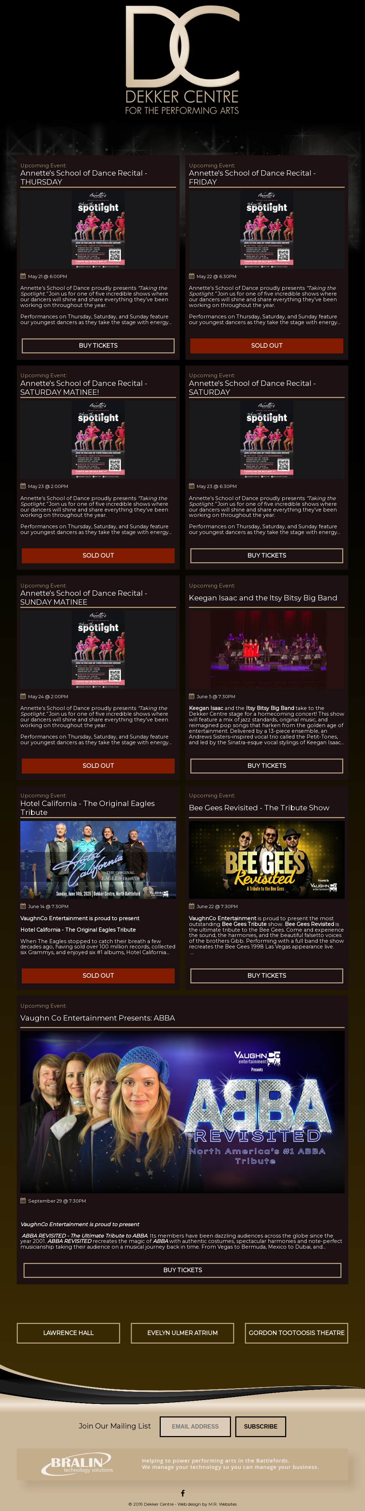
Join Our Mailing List (115, 1426)
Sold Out (267, 345)
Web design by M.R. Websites (207, 1504)
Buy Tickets (98, 345)
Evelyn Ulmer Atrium (182, 1333)
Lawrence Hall (68, 1333)
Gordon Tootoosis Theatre (297, 1333)
